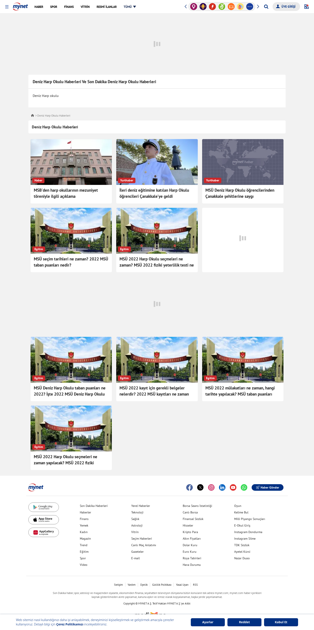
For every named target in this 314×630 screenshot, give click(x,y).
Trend (83, 545)
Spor (83, 558)
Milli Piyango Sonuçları (249, 519)
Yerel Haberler (140, 506)
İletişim (118, 585)
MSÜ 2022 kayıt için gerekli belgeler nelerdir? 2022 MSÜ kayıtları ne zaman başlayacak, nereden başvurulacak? (154, 394)
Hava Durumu (192, 565)
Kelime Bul (241, 512)
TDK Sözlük (241, 545)
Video (83, 565)
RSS (195, 585)
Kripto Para (190, 532)
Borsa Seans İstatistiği (197, 506)
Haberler (85, 512)
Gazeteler (137, 552)
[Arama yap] (266, 6)
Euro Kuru (189, 552)
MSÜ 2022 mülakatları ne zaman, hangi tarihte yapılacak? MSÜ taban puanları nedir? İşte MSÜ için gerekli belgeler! (240, 394)
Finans (84, 519)
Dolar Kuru (190, 545)
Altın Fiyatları (192, 538)
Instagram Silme (245, 538)
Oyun (237, 506)
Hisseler (188, 525)
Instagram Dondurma (248, 532)
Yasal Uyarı (182, 585)
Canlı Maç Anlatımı (143, 545)
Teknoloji (137, 512)
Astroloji (137, 525)
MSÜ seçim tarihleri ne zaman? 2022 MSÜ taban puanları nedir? (71, 262)
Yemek (84, 525)
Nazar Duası (242, 558)
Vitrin (135, 532)
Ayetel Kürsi (242, 552)
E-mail (135, 558)
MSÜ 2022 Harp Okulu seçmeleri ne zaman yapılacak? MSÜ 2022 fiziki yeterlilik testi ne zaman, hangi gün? (66, 463)
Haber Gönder (267, 487)
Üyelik (144, 585)
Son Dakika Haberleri (94, 506)
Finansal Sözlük (193, 519)
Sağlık (135, 519)
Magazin (85, 538)
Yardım (132, 585)
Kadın (84, 532)
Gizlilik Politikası (161, 585)
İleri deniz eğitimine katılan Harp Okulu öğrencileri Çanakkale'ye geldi (154, 193)
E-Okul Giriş (242, 525)
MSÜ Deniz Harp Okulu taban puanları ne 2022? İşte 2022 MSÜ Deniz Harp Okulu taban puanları (70, 394)
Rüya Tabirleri (192, 558)
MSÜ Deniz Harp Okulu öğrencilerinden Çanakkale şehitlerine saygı (239, 193)
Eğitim (84, 552)
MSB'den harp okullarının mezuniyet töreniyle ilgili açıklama (66, 193)
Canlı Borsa (190, 512)
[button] (7, 7)
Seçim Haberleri (141, 538)
